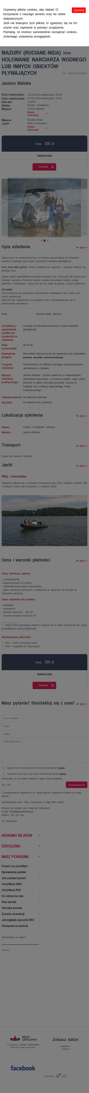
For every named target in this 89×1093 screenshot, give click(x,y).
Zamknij (79, 10)
